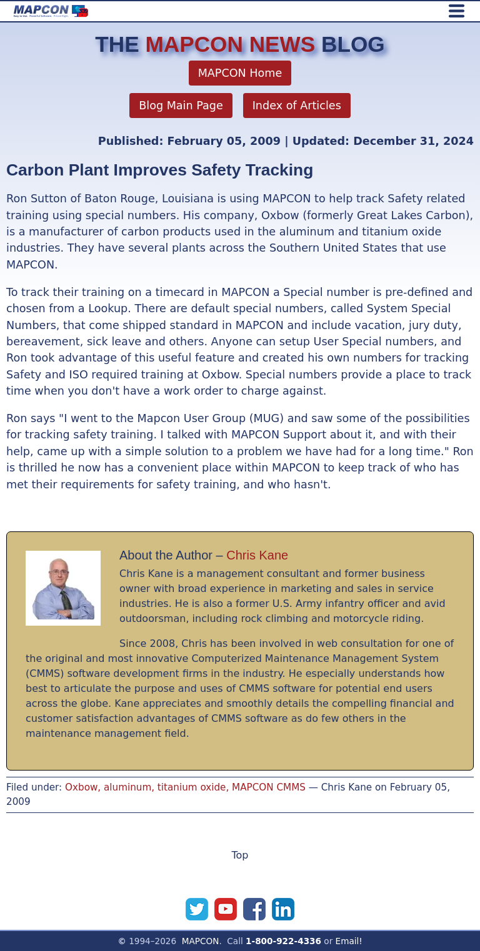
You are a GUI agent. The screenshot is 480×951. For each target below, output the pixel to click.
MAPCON (200, 941)
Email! (349, 941)
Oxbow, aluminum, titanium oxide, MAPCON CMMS (185, 787)
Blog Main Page (181, 105)
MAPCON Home (240, 73)
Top (240, 855)
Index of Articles (296, 105)
